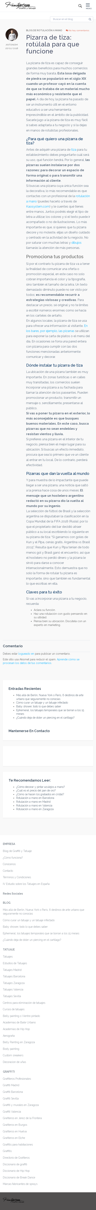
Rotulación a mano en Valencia (34, 805)
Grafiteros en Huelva (15, 1131)
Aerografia (9, 1035)
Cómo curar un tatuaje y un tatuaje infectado (42, 702)
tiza (73, 149)
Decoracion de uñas (14, 1062)
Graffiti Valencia (12, 1111)
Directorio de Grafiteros (16, 1157)
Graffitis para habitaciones (18, 1144)
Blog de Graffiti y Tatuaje (17, 851)
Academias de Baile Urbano (19, 1022)
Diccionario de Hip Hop (16, 1170)
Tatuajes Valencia (13, 989)
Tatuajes (8, 956)
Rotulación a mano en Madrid (33, 801)
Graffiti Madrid (11, 1085)
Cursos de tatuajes (13, 1009)
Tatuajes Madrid (12, 969)
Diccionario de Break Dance (19, 1177)
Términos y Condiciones (17, 877)
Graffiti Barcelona (13, 1091)
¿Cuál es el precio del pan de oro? (36, 790)
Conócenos (9, 864)
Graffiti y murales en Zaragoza (21, 1105)
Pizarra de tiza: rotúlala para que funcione (52, 44)
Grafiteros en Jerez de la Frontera (22, 1118)
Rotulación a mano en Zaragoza (35, 809)
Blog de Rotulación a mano (44, 30)
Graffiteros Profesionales (17, 1078)
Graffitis (7, 1151)
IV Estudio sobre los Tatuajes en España (26, 883)
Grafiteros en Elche (14, 1137)
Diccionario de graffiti (15, 1164)
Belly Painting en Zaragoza (19, 1042)
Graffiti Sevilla (11, 1098)
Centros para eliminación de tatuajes (24, 1002)
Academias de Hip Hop (16, 1029)
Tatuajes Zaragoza (14, 983)
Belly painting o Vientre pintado (21, 1015)
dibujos (76, 242)
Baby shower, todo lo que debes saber (38, 706)
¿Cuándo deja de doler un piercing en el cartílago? (45, 717)
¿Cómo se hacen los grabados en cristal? (40, 794)
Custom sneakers (13, 1055)
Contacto (8, 870)
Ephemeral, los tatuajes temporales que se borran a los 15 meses (41, 933)
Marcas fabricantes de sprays (20, 1183)
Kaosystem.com (37, 206)
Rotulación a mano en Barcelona (35, 797)
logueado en (26, 653)
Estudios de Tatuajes (15, 963)
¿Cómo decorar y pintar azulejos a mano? (40, 786)
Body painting (11, 1048)
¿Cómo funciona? (13, 857)
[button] (89, 6)
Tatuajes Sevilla (12, 996)
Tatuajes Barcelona (14, 976)
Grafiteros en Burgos (15, 1124)
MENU (89, 9)
